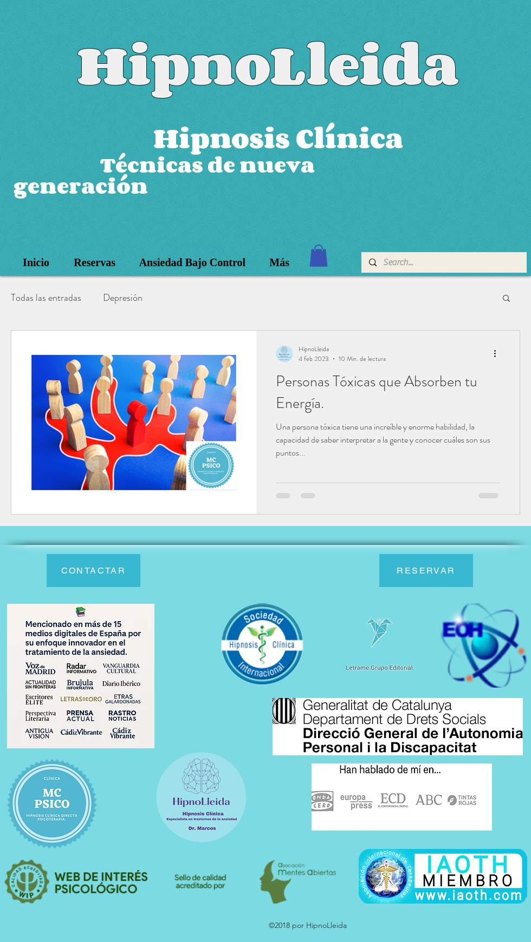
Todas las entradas (46, 298)
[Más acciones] (498, 353)
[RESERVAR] (426, 570)
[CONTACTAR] (93, 570)
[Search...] (443, 262)
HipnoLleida (268, 63)
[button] (318, 256)
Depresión (123, 298)
